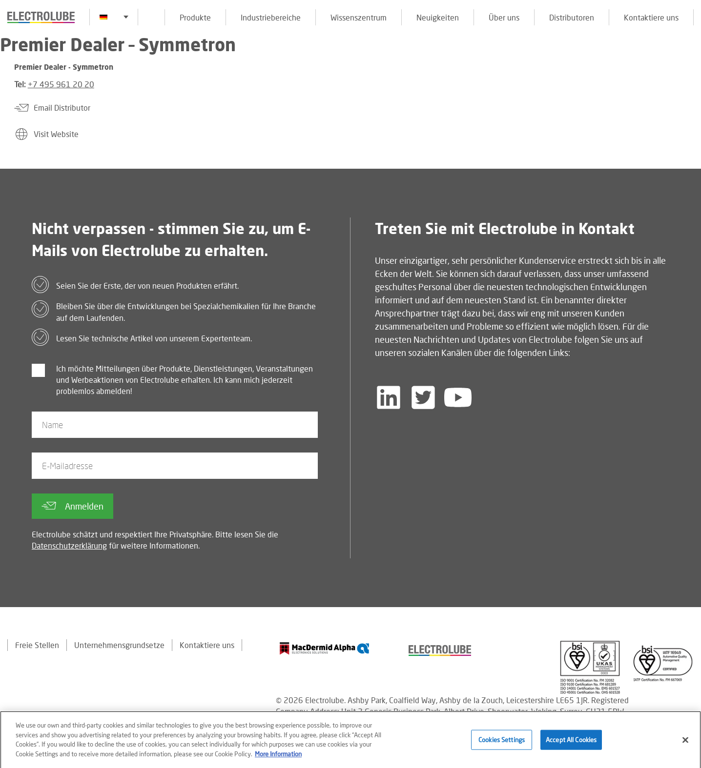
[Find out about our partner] (324, 648)
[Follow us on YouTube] (458, 397)
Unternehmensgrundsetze (119, 645)
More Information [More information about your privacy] (278, 757)
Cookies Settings (501, 743)
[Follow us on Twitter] (423, 397)
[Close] (685, 743)
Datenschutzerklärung (69, 545)
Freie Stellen (37, 645)
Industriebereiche (271, 17)
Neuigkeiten (437, 17)
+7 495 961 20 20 (61, 84)
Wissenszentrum (358, 17)
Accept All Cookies (571, 743)
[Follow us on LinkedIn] (388, 397)
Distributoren (571, 17)
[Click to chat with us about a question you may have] (689, 72)
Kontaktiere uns (651, 17)
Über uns (504, 17)
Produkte (195, 17)
